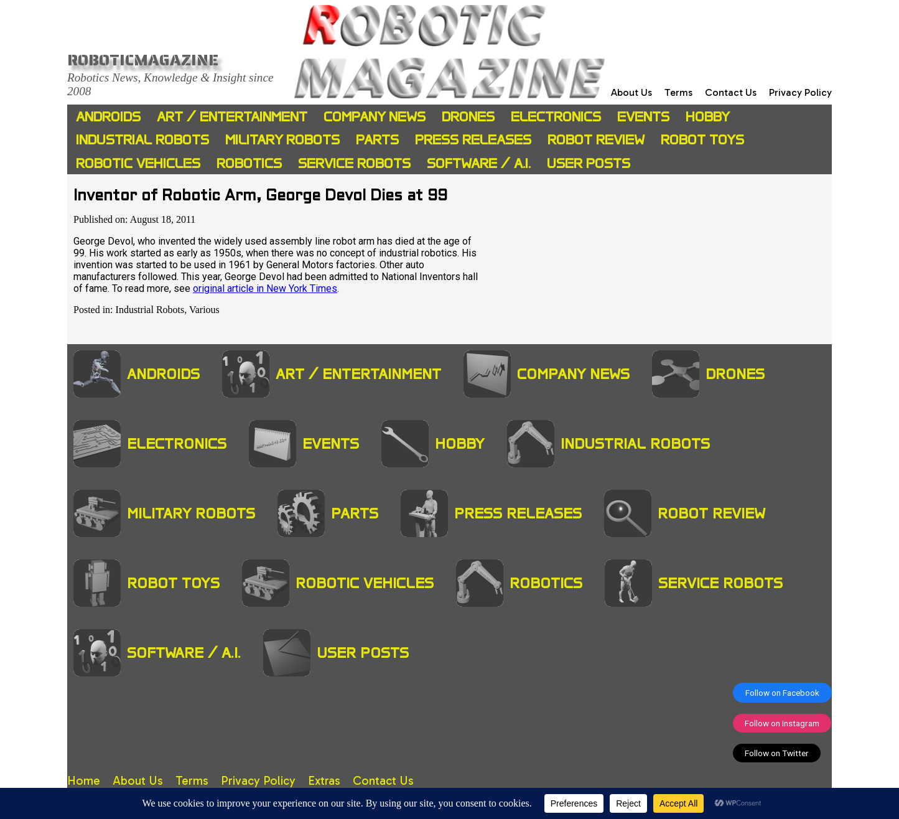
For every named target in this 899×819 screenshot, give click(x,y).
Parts (377, 139)
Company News (375, 116)
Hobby (708, 116)
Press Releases (473, 139)
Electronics (556, 116)
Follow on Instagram (782, 723)
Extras (324, 781)
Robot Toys (702, 139)
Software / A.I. (479, 163)
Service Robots (354, 163)
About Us (631, 92)
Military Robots (282, 139)
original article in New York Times (265, 288)
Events (643, 116)
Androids (108, 116)
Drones (468, 116)
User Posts (588, 163)
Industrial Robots (142, 139)
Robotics (249, 163)
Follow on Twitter (777, 753)
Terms (678, 92)
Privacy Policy (800, 92)
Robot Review (596, 139)
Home (83, 781)
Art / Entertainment (232, 116)
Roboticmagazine (142, 59)
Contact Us (731, 92)
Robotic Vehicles (138, 163)
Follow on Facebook (782, 693)
